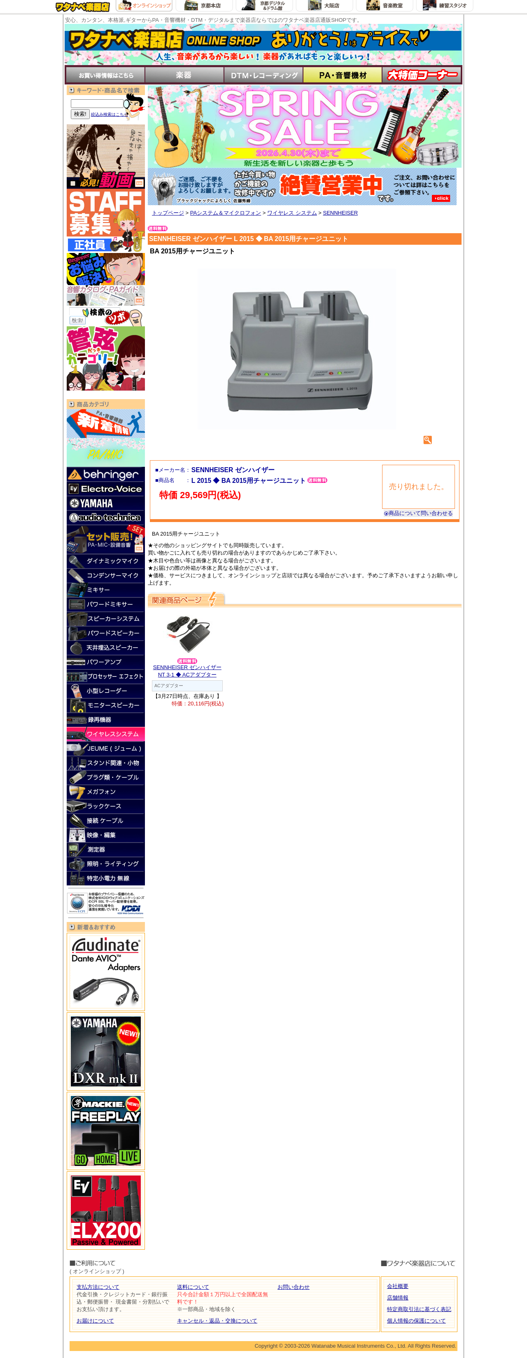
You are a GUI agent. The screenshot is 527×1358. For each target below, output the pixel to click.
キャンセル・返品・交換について (217, 1321)
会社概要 (397, 1286)
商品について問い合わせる (418, 513)
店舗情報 (397, 1298)
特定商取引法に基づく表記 (419, 1309)
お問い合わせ (293, 1287)
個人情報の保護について (416, 1321)
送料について (193, 1287)
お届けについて (95, 1321)
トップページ (168, 213)
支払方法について (98, 1287)
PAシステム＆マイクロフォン (225, 213)
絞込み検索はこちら (109, 114)
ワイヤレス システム (292, 213)
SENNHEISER (340, 213)
